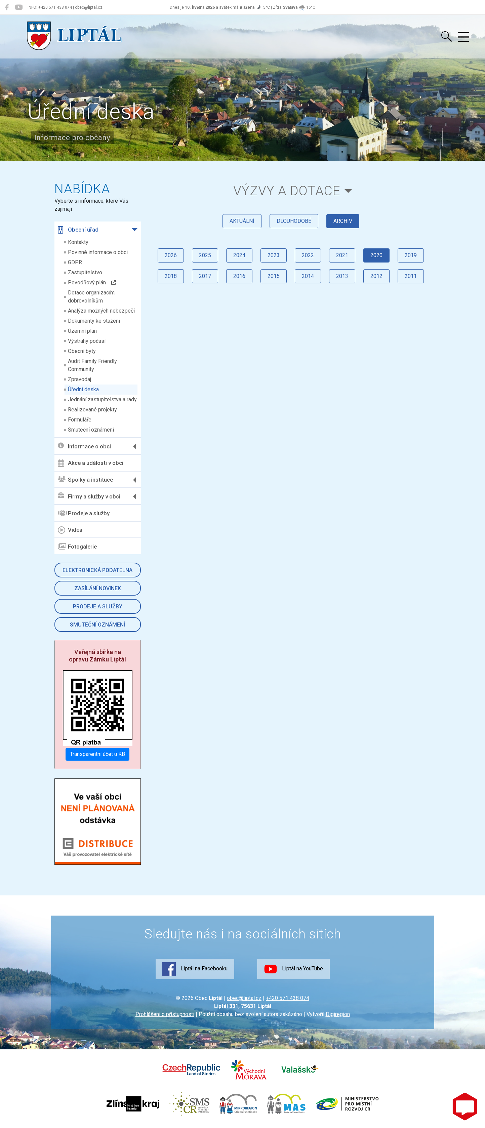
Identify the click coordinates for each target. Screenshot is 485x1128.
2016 (239, 276)
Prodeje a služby (84, 513)
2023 (274, 255)
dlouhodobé (294, 221)
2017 (205, 276)
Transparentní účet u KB (97, 754)
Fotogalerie (77, 546)
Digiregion (338, 1014)
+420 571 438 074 (287, 998)
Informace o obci (84, 446)
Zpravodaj (79, 379)
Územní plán (82, 331)
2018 (171, 276)
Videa (70, 530)
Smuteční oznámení (91, 430)
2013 (342, 276)
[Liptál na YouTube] (19, 7)
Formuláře (79, 419)
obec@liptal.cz (244, 998)
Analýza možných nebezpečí (101, 311)
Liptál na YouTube (293, 969)
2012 (376, 276)
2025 (205, 255)
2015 (274, 276)
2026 (171, 255)
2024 (239, 255)
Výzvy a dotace (286, 190)
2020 (376, 255)
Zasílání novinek (97, 588)
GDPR (75, 262)
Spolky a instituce (85, 479)
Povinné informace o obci (98, 252)
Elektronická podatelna (97, 570)
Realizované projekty (92, 409)
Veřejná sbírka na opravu (97, 655)
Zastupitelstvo (85, 272)
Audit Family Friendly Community (92, 365)
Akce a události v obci (90, 463)
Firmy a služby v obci (89, 496)
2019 (411, 255)
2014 (308, 276)
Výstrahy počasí (87, 341)
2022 (308, 255)
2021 (342, 255)
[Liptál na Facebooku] (7, 7)
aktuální (242, 221)
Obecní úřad (78, 230)
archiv (342, 221)
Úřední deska (83, 389)
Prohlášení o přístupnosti (164, 1014)
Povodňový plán (92, 282)
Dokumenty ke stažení (94, 321)
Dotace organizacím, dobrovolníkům (92, 296)
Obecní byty (82, 351)
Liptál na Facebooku (195, 969)
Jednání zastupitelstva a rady (102, 399)
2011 (411, 276)
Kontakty (78, 242)
